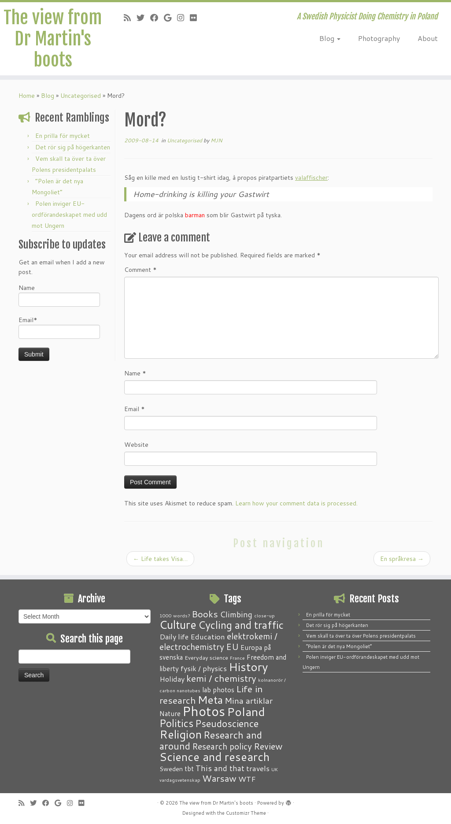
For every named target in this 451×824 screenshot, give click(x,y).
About (428, 38)
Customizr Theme (246, 813)
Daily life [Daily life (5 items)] (174, 636)
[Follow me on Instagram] (183, 17)
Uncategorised (80, 95)
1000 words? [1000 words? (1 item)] (174, 615)
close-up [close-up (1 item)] (264, 615)
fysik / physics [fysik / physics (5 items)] (204, 668)
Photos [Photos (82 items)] (203, 711)
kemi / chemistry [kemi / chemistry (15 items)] (221, 678)
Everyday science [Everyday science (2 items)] (206, 657)
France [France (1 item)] (237, 657)
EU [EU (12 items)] (232, 646)
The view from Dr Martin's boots (53, 39)
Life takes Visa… (160, 558)
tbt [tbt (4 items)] (189, 768)
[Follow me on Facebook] (157, 17)
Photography (379, 38)
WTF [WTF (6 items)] (247, 778)
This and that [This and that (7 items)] (220, 768)
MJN (216, 140)
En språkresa (402, 558)
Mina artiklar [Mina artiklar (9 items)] (249, 700)
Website (136, 444)
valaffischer (311, 177)
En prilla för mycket (62, 135)
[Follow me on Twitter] (143, 17)
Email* (59, 327)
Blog (329, 38)
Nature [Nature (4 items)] (170, 713)
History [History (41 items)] (248, 667)
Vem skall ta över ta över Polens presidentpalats (361, 635)
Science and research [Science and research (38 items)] (214, 757)
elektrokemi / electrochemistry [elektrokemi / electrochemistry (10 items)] (218, 641)
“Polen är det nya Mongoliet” (339, 646)
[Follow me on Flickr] (196, 17)
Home (26, 95)
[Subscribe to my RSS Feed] (130, 17)
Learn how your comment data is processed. (296, 503)
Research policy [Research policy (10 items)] (222, 746)
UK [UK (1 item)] (274, 769)
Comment (140, 269)
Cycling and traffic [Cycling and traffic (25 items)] (241, 624)
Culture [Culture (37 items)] (177, 624)
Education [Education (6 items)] (207, 636)
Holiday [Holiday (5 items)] (172, 679)
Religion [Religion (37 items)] (180, 734)
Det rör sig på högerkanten (72, 147)
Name (59, 295)
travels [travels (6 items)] (258, 768)
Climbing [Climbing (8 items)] (236, 614)
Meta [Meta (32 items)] (210, 699)
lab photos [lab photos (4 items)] (218, 689)
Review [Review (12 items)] (268, 746)
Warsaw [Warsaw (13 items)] (219, 778)
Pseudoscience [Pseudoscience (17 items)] (227, 723)
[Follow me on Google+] (170, 17)
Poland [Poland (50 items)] (246, 711)
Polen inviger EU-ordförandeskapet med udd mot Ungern (69, 214)
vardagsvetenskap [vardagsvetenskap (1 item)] (179, 779)
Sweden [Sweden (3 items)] (171, 769)
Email (134, 409)
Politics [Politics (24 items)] (176, 723)
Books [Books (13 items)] (205, 614)
